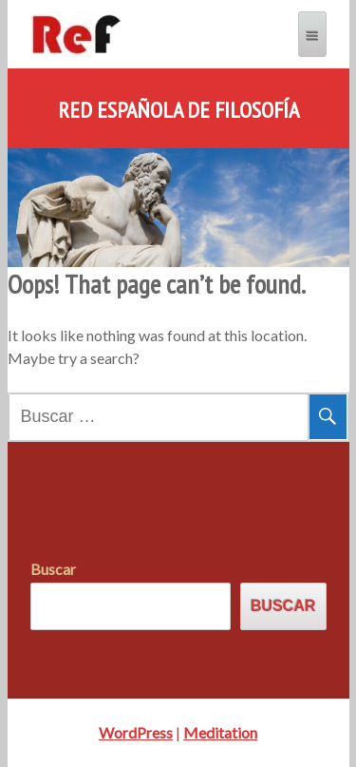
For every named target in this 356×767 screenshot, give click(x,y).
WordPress (136, 732)
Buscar (53, 569)
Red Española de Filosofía (178, 110)
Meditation (220, 732)
